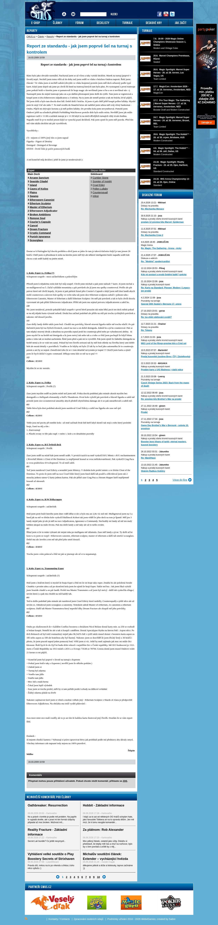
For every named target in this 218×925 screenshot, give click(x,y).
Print (123, 769)
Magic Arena (147, 245)
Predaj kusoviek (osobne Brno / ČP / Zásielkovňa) (165, 356)
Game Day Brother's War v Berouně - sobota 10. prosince (165, 427)
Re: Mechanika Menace (152, 209)
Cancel (34, 225)
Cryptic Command (40, 233)
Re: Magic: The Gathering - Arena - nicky (161, 248)
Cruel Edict (99, 185)
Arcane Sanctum (39, 177)
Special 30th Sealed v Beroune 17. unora (161, 304)
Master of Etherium (41, 207)
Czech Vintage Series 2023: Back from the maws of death (165, 384)
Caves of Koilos (39, 188)
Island (33, 185)
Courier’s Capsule (40, 221)
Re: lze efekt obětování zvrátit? (156, 317)
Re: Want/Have (148, 458)
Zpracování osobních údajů (88, 919)
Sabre (172, 919)
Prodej (144, 412)
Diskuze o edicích (149, 258)
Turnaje (147, 31)
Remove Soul (37, 218)
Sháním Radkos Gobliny (153, 471)
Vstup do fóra (180, 479)
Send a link (119, 769)
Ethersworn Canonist (42, 199)
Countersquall (100, 192)
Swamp (34, 196)
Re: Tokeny (146, 330)
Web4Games (148, 919)
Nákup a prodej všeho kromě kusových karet (162, 219)
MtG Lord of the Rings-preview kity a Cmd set (163, 343)
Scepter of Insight (102, 181)
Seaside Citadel (39, 181)
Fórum (73, 11)
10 (98, 876)
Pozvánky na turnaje (150, 301)
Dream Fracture (39, 229)
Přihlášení (64, 11)
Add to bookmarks (128, 769)
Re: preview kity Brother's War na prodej (161, 399)
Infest (96, 196)
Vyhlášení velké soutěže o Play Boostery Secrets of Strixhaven (51, 856)
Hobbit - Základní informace (103, 805)
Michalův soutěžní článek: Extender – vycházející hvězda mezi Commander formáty (105, 858)
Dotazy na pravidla (149, 206)
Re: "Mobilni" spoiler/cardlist (155, 261)
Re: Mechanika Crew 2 (152, 235)
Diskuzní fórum (152, 195)
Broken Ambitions (40, 214)
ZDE (125, 781)
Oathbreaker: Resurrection (48, 805)
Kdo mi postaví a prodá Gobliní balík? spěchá (164, 274)
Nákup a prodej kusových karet (155, 284)
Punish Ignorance (40, 236)
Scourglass (36, 240)
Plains (33, 192)
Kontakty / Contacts (59, 919)
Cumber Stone (100, 177)
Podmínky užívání (117, 919)
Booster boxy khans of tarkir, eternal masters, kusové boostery (164, 443)
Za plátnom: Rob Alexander (103, 829)
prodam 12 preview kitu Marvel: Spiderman (162, 222)
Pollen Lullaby (100, 188)
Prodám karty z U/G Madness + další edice (162, 369)
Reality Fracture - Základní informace (47, 832)
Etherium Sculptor (40, 203)
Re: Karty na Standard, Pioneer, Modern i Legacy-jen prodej (165, 289)
